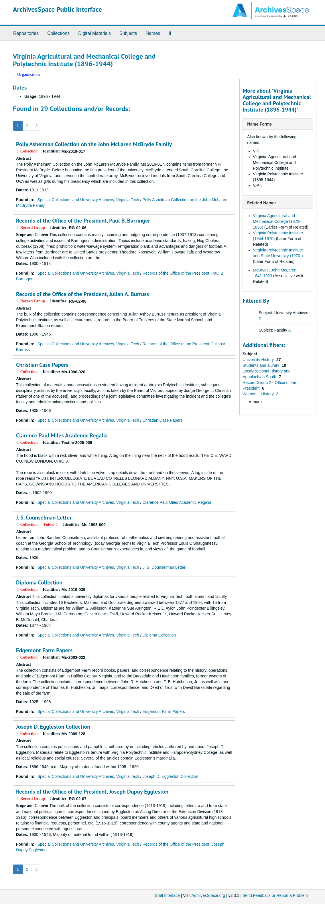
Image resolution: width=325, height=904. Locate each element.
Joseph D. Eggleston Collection (53, 726)
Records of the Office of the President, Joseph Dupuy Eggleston (92, 791)
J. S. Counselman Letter (44, 517)
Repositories (26, 33)
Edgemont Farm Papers (44, 650)
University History (259, 359)
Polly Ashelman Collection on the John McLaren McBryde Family (94, 144)
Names (152, 33)
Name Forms (259, 124)
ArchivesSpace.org (208, 895)
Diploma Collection (39, 582)
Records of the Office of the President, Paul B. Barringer (83, 220)
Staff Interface (167, 895)
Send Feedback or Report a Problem (275, 895)
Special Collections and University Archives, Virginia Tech (88, 199)
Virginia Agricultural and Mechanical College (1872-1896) (277, 221)
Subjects (128, 33)
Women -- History (259, 394)
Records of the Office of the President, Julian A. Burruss (82, 294)
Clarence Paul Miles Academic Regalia (62, 435)
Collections (58, 33)
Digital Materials (94, 33)
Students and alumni (261, 365)
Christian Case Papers (42, 364)
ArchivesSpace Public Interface (57, 9)
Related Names (261, 202)
